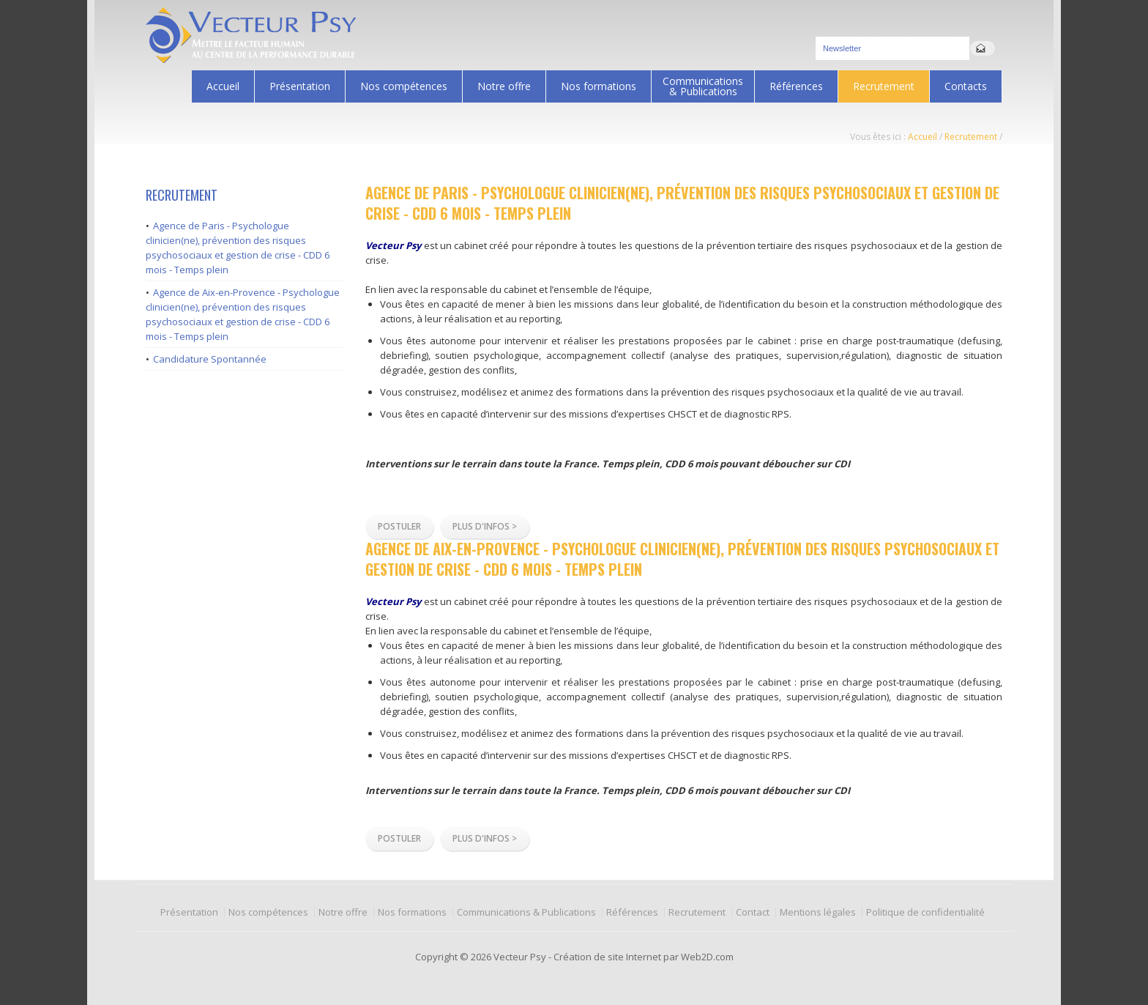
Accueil (222, 86)
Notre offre (500, 86)
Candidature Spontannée (209, 359)
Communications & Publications (699, 86)
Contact (752, 912)
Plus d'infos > (484, 526)
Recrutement (883, 86)
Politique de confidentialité (925, 912)
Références (796, 86)
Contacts (965, 86)
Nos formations (595, 86)
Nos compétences (400, 86)
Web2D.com (707, 956)
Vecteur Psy (519, 956)
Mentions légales (818, 912)
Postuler (399, 526)
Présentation (296, 86)
